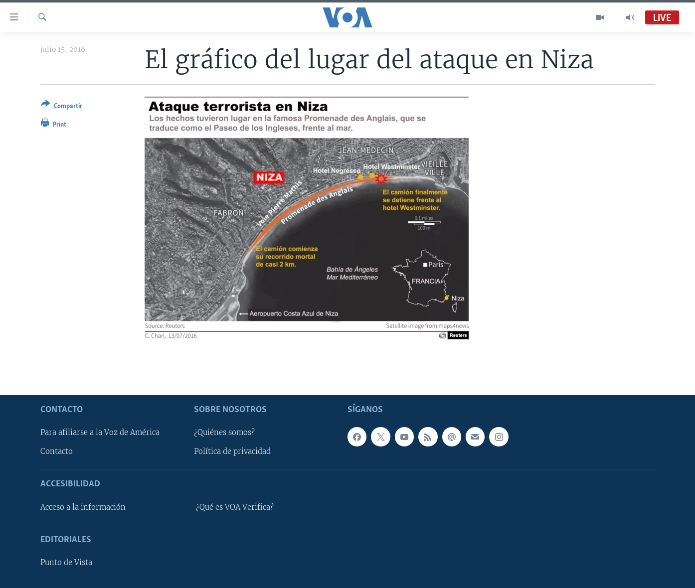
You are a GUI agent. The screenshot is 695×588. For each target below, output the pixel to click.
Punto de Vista (66, 562)
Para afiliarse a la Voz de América (100, 432)
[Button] (61, 107)
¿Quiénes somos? (224, 432)
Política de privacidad (232, 451)
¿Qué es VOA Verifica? (235, 506)
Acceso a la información (83, 506)
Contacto (56, 451)
